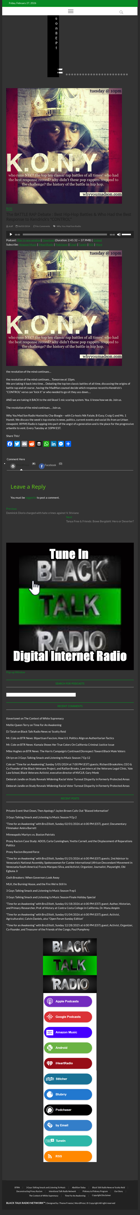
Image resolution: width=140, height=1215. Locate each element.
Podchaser (61, 244)
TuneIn (83, 244)
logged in (31, 497)
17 (110, 74)
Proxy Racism (117, 46)
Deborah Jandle (15, 779)
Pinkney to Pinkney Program (95, 1191)
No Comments (15, 67)
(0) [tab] (21, 466)
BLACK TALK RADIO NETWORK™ (25, 1202)
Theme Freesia (66, 1203)
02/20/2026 (24, 62)
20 (119, 74)
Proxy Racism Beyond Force (22, 851)
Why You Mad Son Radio (69, 226)
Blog (15, 32)
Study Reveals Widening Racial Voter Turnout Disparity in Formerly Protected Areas (79, 779)
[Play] (11, 234)
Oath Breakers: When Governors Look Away (32, 877)
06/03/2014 (23, 226)
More (99, 244)
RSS (91, 244)
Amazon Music (28, 244)
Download (48, 240)
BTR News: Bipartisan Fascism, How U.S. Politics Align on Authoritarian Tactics (67, 738)
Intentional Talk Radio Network (62, 1191)
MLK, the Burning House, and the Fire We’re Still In (36, 884)
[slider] (65, 234)
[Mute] (119, 234)
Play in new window (28, 240)
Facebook (47, 466)
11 (94, 74)
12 (97, 74)
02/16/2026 (58, 67)
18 (113, 74)
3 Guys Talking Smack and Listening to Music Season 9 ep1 (41, 890)
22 (124, 74)
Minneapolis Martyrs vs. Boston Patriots (113, 55)
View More (13, 72)
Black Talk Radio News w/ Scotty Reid (43, 731)
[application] (70, 234)
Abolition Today (79, 1187)
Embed (98, 240)
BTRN (22, 32)
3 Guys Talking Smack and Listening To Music (65, 40)
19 (116, 74)
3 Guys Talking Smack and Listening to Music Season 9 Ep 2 (69, 52)
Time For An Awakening (47, 725)
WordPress (19, 466)
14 (102, 74)
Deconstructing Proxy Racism (29, 1191)
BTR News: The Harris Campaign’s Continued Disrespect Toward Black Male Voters (75, 751)
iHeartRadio (46, 244)
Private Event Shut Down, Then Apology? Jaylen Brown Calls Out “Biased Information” (24, 47)
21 (121, 74)
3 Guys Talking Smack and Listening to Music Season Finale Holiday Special (51, 897)
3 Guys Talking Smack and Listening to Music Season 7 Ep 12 (54, 757)
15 (105, 74)
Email (73, 244)
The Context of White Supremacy (44, 718)
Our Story (118, 1191)
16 (108, 74)
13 (99, 74)
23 (127, 74)
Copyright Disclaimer (101, 1195)
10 (91, 74)
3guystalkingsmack (63, 62)
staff (10, 62)
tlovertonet (13, 718)
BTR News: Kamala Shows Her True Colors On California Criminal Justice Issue (67, 744)
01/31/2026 (114, 62)
